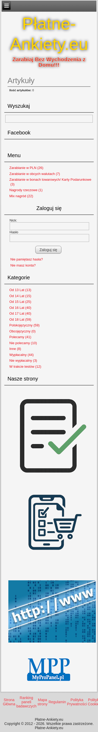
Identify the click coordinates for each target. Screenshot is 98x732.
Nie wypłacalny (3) (23, 360)
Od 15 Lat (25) (20, 302)
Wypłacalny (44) (21, 355)
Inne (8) (15, 349)
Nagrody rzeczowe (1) (26, 190)
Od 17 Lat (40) (20, 313)
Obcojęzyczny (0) (22, 331)
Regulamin (57, 702)
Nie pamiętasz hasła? (26, 259)
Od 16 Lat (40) (20, 308)
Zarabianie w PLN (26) (26, 168)
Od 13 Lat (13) (20, 290)
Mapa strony (43, 702)
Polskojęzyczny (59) (24, 325)
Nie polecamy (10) (23, 343)
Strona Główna (9, 702)
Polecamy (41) (20, 337)
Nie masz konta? (23, 265)
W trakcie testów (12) (25, 366)
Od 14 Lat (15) (20, 296)
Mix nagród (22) (21, 196)
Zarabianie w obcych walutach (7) (34, 174)
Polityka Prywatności (77, 702)
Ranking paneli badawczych (26, 702)
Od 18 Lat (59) (20, 319)
